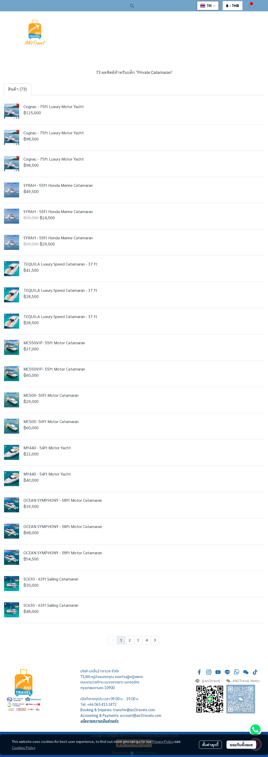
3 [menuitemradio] (138, 640)
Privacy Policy (163, 741)
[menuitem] (155, 640)
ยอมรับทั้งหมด (241, 744)
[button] (161, 5)
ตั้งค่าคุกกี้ (210, 744)
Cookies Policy (23, 747)
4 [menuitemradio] (147, 640)
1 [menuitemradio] (121, 640)
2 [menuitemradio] (130, 640)
